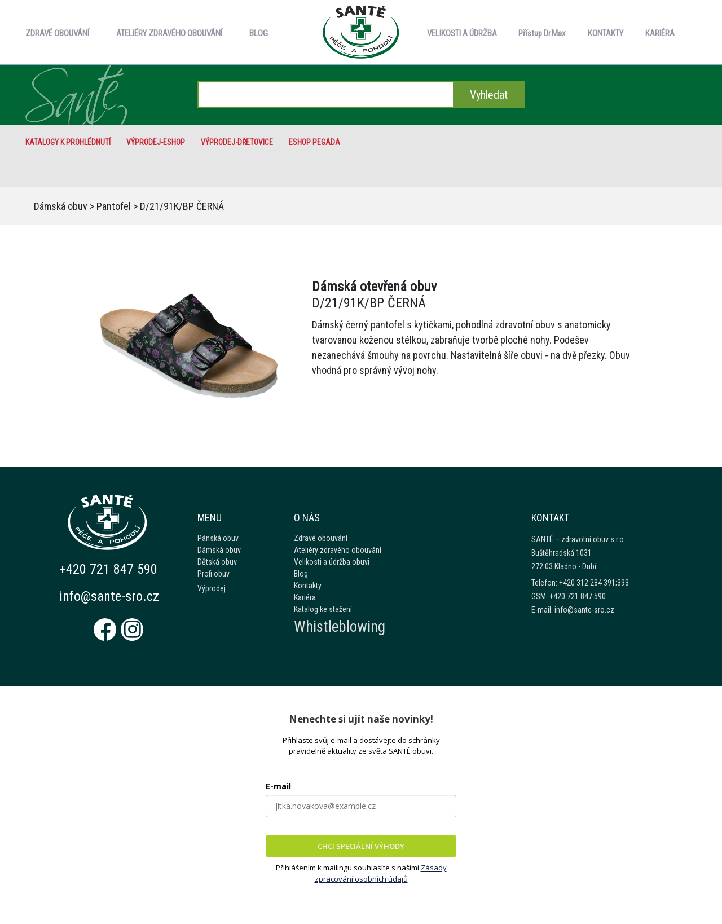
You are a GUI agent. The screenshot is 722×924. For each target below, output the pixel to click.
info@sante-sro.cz (109, 596)
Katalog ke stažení (323, 609)
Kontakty (308, 585)
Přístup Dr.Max (542, 33)
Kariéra (305, 597)
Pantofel (113, 206)
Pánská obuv (218, 538)
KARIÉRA (660, 33)
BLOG (258, 33)
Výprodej (211, 588)
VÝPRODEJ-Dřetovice (237, 142)
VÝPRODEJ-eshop (155, 142)
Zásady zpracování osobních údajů (381, 873)
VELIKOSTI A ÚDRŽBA (462, 33)
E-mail (278, 786)
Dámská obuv (60, 206)
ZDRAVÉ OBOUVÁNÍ (57, 33)
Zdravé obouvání (320, 538)
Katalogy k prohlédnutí (68, 142)
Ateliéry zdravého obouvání (337, 550)
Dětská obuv (217, 561)
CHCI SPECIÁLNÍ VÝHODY (361, 846)
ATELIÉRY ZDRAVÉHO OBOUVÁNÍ (169, 33)
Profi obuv (213, 573)
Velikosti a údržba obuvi (331, 561)
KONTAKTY (605, 33)
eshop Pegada (314, 142)
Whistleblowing (339, 627)
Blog (301, 573)
